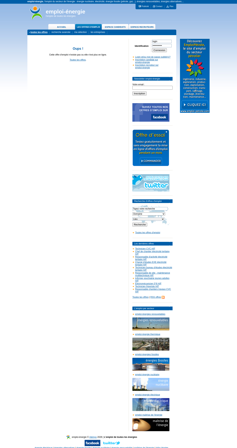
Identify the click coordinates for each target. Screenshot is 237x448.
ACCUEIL (61, 27)
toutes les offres (39, 32)
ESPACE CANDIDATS (115, 27)
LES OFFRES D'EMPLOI (88, 27)
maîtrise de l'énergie (144, 444)
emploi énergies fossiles (147, 354)
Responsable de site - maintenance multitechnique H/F (152, 274)
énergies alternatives (64, 444)
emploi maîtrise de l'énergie (148, 415)
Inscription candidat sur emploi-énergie (146, 61)
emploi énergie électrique (147, 394)
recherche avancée (60, 32)
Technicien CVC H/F (145, 248)
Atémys (93, 433)
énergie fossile (83, 444)
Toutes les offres (78, 60)
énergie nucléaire (101, 444)
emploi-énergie (65, 12)
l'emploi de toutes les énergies (61, 16)
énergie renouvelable (121, 444)
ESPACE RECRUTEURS (142, 27)
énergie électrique (43, 444)
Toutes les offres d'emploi (147, 232)
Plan (171, 6)
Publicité (145, 6)
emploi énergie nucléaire (147, 374)
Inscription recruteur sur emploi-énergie (146, 66)
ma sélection (80, 32)
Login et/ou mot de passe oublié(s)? (153, 57)
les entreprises (98, 32)
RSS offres (155, 297)
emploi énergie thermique (147, 334)
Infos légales (162, 444)
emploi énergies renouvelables (150, 314)
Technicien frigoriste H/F (147, 286)
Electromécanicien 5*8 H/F (148, 283)
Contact (159, 6)
